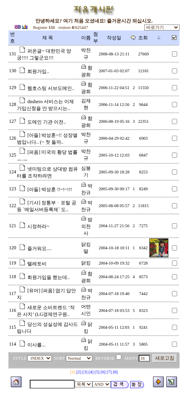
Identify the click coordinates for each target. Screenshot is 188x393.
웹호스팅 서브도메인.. (50, 88)
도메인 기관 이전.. (46, 122)
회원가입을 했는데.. (48, 277)
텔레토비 (37, 264)
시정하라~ (38, 226)
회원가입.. (38, 71)
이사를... (36, 345)
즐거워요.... (39, 248)
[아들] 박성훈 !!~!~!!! (49, 189)
